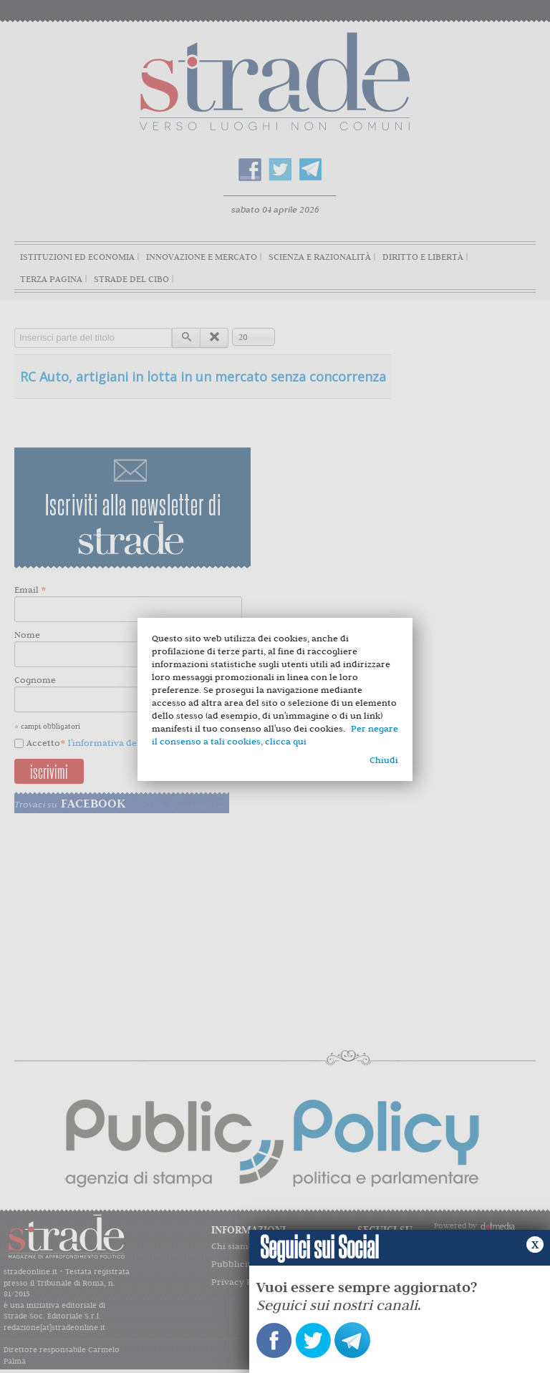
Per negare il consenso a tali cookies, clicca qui (275, 734)
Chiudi (384, 760)
